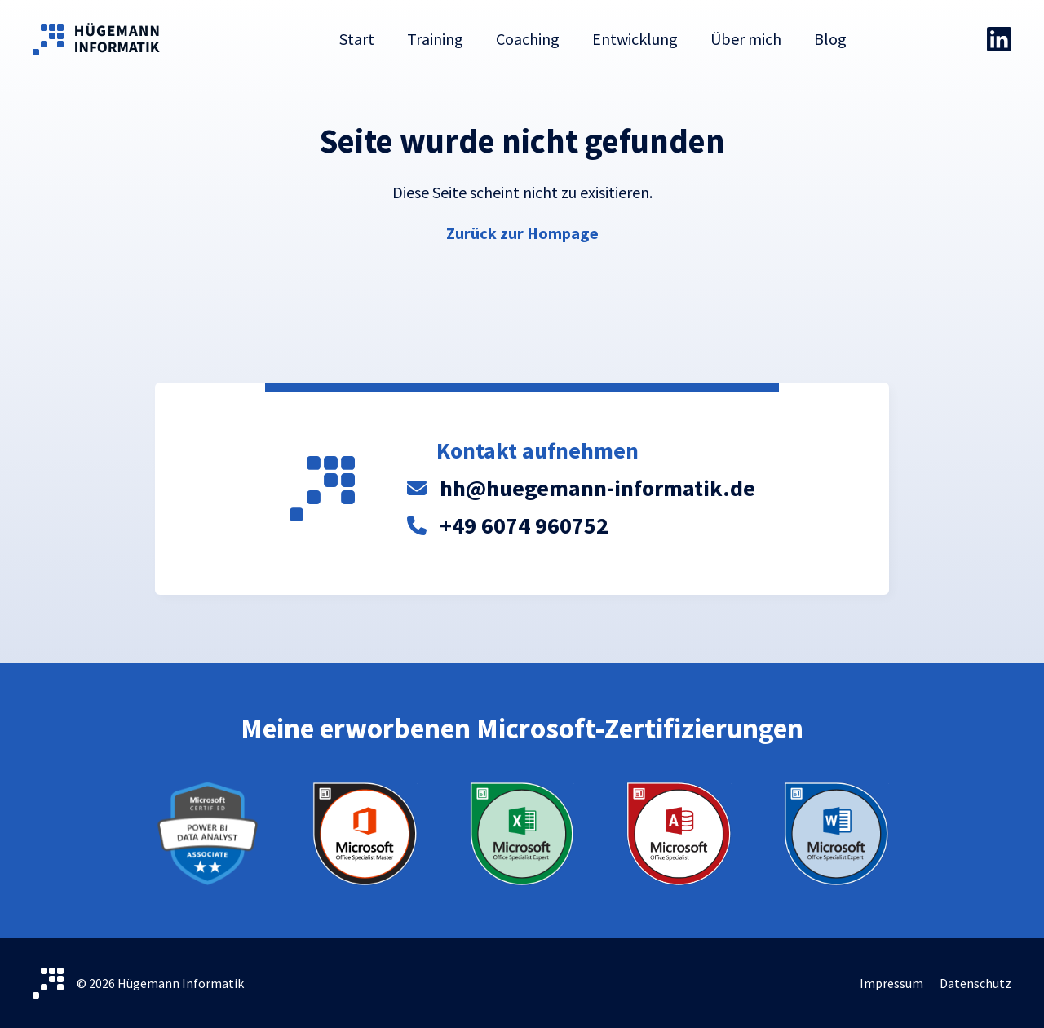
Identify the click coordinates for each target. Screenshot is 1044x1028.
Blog (830, 39)
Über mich (745, 39)
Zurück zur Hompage (522, 233)
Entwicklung (635, 39)
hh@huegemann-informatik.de (597, 488)
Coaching (528, 39)
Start (356, 39)
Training (435, 39)
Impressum (891, 983)
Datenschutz (975, 983)
